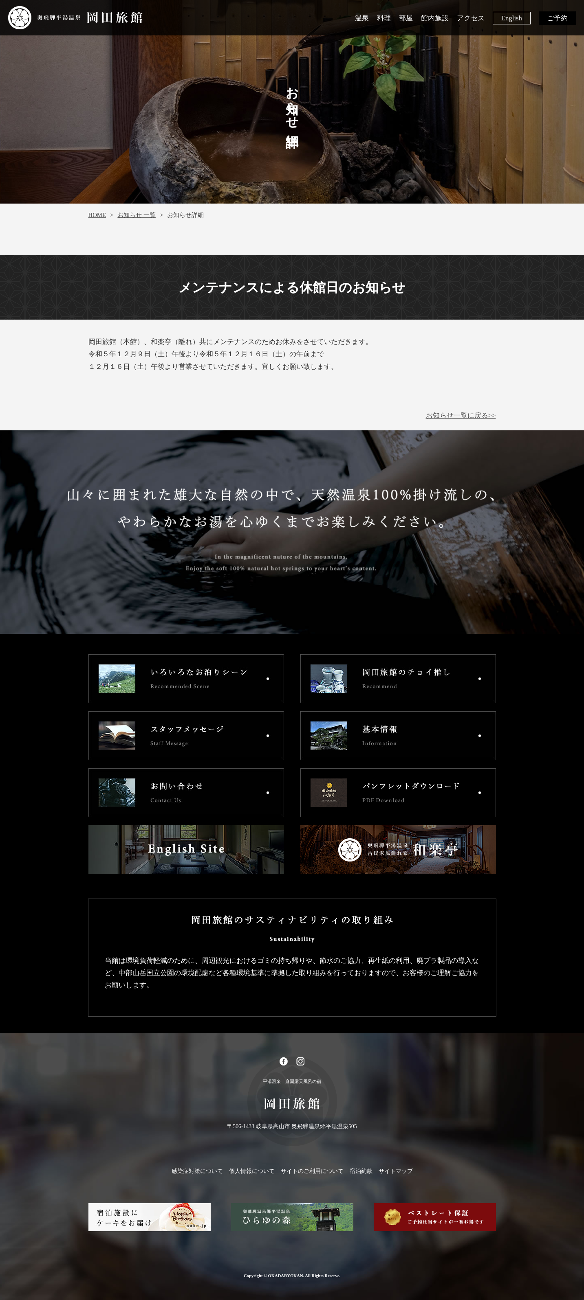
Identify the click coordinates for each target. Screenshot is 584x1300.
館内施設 (435, 18)
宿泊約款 (361, 1171)
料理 (384, 18)
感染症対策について (197, 1171)
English (511, 18)
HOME (97, 215)
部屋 (406, 18)
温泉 (362, 18)
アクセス (471, 18)
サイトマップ (396, 1171)
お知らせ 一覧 (136, 215)
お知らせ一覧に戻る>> (461, 415)
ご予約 (557, 18)
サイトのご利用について (312, 1171)
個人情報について (252, 1171)
